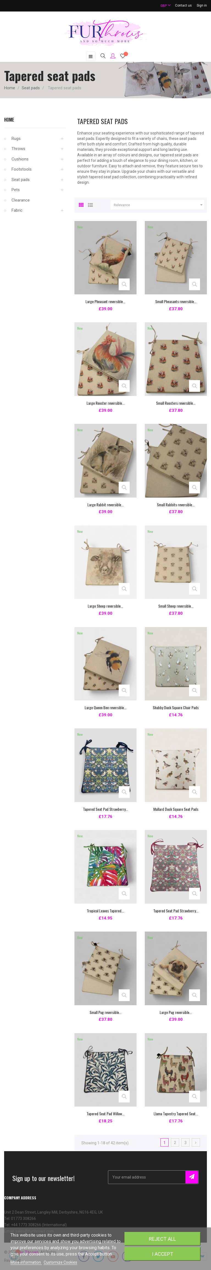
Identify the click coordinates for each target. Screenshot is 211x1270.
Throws (18, 148)
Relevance (159, 205)
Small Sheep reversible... (175, 606)
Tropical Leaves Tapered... (105, 910)
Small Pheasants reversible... (175, 301)
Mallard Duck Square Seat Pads (175, 809)
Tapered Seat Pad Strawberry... (105, 809)
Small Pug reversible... (105, 1012)
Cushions (20, 159)
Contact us (183, 5)
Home (9, 119)
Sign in (202, 5)
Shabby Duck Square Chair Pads (176, 707)
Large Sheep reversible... (105, 606)
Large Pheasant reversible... (105, 301)
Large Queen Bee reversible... (105, 707)
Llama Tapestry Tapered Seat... (176, 1113)
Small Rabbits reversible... (176, 504)
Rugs (16, 138)
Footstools (22, 169)
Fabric (17, 210)
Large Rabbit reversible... (105, 504)
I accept (162, 1254)
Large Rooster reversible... (105, 403)
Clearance (21, 200)
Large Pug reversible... (176, 1012)
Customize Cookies (60, 1262)
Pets (16, 189)
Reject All (162, 1239)
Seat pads (21, 179)
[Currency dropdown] (163, 5)
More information (26, 1262)
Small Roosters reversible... (175, 403)
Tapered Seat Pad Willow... (105, 1113)
